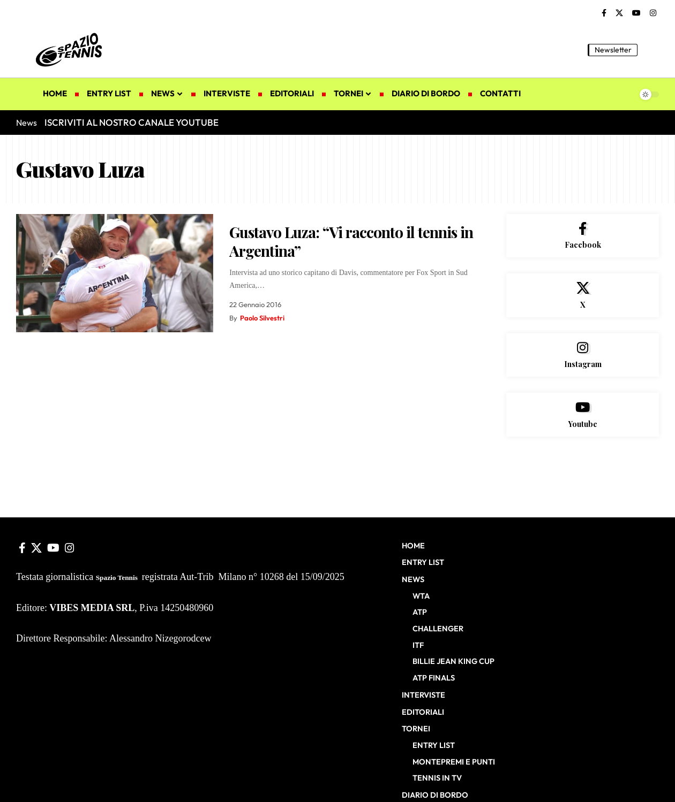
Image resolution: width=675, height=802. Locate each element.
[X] (619, 13)
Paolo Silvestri (262, 318)
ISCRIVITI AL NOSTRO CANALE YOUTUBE (131, 122)
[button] (651, 49)
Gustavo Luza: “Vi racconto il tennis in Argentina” (351, 241)
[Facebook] (604, 13)
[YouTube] (636, 13)
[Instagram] (653, 13)
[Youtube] (582, 415)
